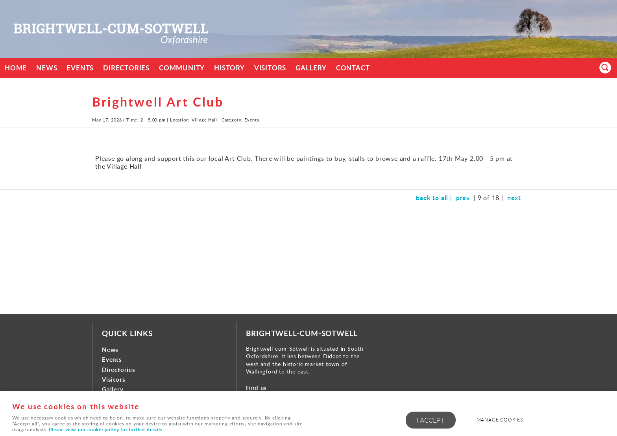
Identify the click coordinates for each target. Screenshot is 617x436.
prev (463, 197)
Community (182, 67)
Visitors (270, 67)
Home (16, 67)
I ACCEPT (431, 420)
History (229, 67)
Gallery (311, 67)
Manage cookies (500, 420)
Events (80, 67)
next (514, 197)
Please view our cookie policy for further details (105, 429)
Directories (126, 67)
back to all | (434, 197)
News (46, 67)
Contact (353, 67)
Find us (256, 388)
